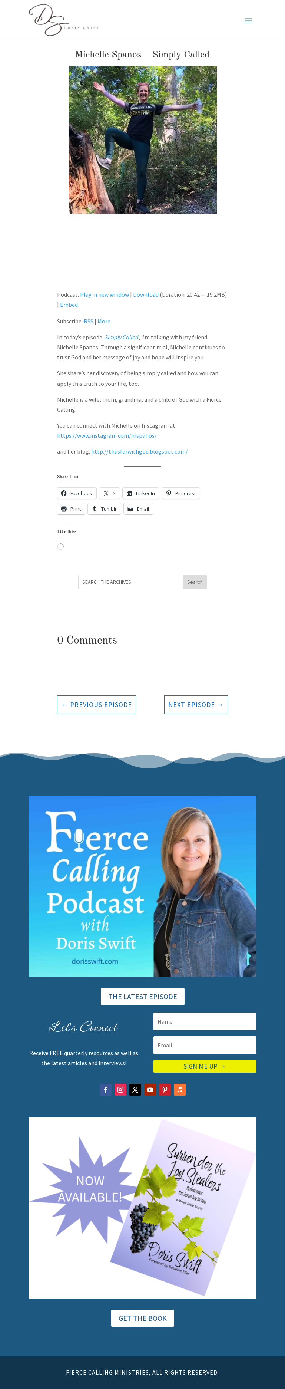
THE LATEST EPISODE (142, 996)
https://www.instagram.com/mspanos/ (107, 435)
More (103, 321)
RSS (88, 321)
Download (146, 294)
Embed (69, 304)
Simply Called (122, 337)
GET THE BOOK (143, 1318)
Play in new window (104, 294)
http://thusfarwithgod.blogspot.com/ (139, 451)
